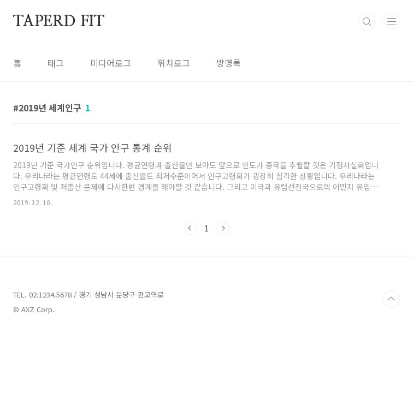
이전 (190, 228)
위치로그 (173, 62)
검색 (367, 22)
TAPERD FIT (58, 21)
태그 (56, 62)
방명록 (228, 62)
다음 (222, 228)
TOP (391, 299)
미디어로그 (110, 62)
